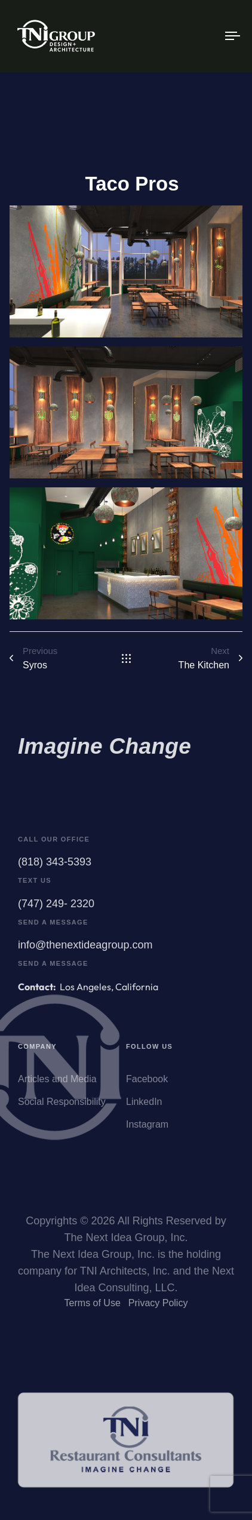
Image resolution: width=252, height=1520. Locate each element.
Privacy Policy (158, 1305)
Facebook (147, 1084)
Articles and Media (57, 1084)
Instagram (147, 1129)
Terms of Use (92, 1305)
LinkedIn (144, 1106)
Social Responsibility (62, 1106)
